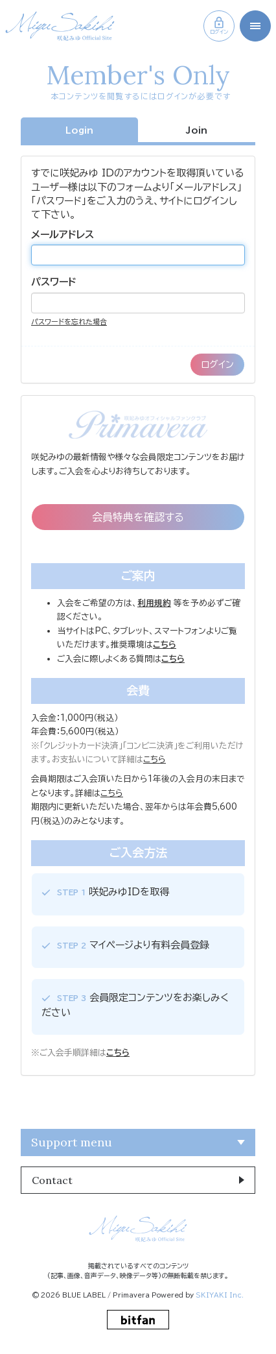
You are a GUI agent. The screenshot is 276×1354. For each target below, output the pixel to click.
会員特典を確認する (138, 517)
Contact (52, 1180)
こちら (154, 759)
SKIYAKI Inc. (220, 1295)
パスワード (53, 282)
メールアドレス (62, 234)
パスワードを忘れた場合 (69, 321)
